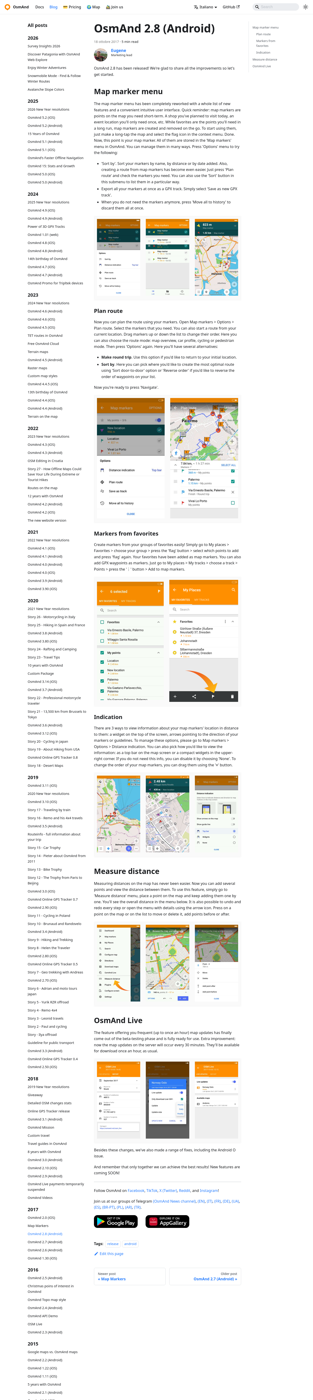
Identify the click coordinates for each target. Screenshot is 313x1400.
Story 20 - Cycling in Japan (48, 741)
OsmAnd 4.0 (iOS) (41, 572)
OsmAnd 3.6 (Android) (45, 725)
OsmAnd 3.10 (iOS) (42, 802)
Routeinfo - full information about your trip (54, 837)
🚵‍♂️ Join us (114, 7)
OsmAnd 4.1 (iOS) (41, 548)
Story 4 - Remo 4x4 (42, 1010)
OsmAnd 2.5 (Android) (45, 1278)
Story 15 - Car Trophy (44, 847)
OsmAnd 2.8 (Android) (45, 1234)
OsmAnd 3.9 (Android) (45, 580)
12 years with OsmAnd (45, 496)
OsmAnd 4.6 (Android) (45, 311)
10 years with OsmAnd (45, 665)
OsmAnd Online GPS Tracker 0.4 (53, 1059)
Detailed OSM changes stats (50, 1103)
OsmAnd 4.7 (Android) (45, 275)
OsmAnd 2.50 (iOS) (42, 1067)
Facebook (136, 1190)
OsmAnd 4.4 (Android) (45, 408)
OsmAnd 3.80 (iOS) (42, 641)
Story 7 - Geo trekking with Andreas (55, 972)
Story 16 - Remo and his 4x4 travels (55, 818)
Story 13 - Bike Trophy (45, 869)
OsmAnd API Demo (43, 1316)
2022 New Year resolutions (48, 540)
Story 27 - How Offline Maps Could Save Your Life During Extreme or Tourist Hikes (54, 474)
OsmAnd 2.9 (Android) (45, 1176)
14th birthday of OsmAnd (47, 259)
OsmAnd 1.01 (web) (43, 234)
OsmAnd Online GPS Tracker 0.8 (53, 757)
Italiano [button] (203, 7)
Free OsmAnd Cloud (43, 343)
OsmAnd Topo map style (47, 1299)
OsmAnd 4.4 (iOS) (41, 400)
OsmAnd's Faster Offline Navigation (55, 158)
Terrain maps (38, 352)
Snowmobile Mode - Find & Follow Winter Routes (54, 78)
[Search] (276, 7)
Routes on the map (42, 488)
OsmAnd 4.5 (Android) (45, 360)
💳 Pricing (72, 7)
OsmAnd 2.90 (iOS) (42, 907)
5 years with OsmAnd (44, 1384)
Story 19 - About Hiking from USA (54, 749)
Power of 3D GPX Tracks (46, 226)
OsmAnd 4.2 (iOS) (41, 512)
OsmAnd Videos (40, 1197)
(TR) (137, 1207)
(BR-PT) (108, 1207)
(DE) (226, 1201)
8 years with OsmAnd (44, 1152)
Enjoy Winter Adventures (47, 67)
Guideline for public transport (51, 1042)
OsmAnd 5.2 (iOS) (41, 117)
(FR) (217, 1201)
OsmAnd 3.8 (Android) (45, 633)
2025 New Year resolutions (48, 202)
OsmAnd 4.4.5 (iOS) (43, 384)
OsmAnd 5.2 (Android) (45, 125)
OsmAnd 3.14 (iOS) (42, 681)
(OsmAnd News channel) (174, 1201)
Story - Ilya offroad (42, 1034)
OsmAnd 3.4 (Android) (45, 931)
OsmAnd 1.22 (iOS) (42, 1368)
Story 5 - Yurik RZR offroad (48, 1002)
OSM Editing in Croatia (45, 461)
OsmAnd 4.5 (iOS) (41, 327)
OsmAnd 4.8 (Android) (45, 251)
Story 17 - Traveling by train (49, 810)
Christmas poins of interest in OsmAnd (51, 1289)
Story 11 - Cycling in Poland (49, 915)
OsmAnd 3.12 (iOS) (42, 733)
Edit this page (108, 1253)
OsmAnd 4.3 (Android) (45, 452)
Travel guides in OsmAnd (47, 1143)
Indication (263, 52)
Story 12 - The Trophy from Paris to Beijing (55, 880)
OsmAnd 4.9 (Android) (45, 218)
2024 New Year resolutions (48, 303)
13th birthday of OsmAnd (47, 392)
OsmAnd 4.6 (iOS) (41, 319)
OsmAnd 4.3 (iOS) (41, 444)
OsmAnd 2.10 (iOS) (42, 1168)
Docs (39, 7)
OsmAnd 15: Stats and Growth (51, 166)
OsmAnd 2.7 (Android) (45, 1242)
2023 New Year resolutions (48, 436)
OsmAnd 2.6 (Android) (45, 1250)
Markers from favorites (265, 43)
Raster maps (37, 368)
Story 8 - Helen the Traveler (49, 948)
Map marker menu (266, 27)
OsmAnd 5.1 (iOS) (41, 150)
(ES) (97, 1207)
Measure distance (265, 59)
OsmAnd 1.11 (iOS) (42, 1376)
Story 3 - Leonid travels (45, 1018)
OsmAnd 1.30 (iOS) (42, 1258)
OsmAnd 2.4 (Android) (45, 1308)
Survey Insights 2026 (44, 46)
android (130, 1244)
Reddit (184, 1190)
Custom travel (39, 1135)
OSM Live (35, 1324)
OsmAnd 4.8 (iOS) (41, 243)
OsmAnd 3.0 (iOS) (41, 891)
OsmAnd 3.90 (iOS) (42, 589)
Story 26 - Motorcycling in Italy (51, 617)
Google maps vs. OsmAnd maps (53, 1352)
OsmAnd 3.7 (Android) (45, 689)
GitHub (231, 7)
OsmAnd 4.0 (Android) (45, 564)
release (113, 1244)
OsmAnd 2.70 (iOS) (42, 980)
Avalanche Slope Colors (46, 89)
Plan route (263, 34)
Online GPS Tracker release (49, 1111)
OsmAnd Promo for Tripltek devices (55, 283)
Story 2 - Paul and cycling (47, 1026)
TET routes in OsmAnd (45, 335)
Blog (53, 7)
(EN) (201, 1201)
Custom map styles (42, 376)
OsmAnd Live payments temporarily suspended (56, 1187)
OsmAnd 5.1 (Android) (45, 141)
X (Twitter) (168, 1190)
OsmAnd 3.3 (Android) (45, 1051)
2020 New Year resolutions (48, 793)
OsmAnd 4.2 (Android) (45, 504)
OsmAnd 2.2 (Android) (45, 1360)
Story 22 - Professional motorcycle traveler (54, 701)
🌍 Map (93, 7)
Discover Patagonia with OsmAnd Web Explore (54, 57)
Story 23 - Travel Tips (44, 657)
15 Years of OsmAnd (43, 134)
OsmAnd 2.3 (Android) (45, 1332)
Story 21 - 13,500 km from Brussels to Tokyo (57, 714)
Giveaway (35, 1095)
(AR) (128, 1207)
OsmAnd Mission (41, 1127)
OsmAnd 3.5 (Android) (45, 826)
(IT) (209, 1201)
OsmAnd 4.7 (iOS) (41, 267)
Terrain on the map (43, 416)
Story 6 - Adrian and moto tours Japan (52, 991)
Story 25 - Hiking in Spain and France (56, 625)
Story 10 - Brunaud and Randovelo (54, 924)
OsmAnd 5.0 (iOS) (41, 174)
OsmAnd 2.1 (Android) (45, 1392)
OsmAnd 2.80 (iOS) (42, 956)
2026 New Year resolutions (48, 109)
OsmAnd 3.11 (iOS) (42, 785)
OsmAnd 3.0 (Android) (45, 1160)
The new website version (47, 520)
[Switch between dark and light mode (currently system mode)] (305, 7)
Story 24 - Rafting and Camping (52, 649)
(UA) (235, 1201)
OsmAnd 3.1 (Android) (45, 1119)
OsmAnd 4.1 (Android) (45, 556)
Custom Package (41, 673)
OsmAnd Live (262, 66)
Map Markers (38, 1225)
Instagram (209, 1190)
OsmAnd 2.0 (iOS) (41, 1217)
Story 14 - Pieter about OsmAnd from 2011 (57, 859)
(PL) (120, 1207)
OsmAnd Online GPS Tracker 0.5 (53, 964)
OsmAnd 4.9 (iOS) (41, 210)
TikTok (151, 1190)
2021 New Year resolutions (48, 609)
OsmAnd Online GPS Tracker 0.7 (53, 899)
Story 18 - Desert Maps (45, 765)
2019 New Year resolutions (48, 1087)
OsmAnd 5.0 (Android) (45, 182)
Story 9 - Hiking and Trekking (50, 940)
